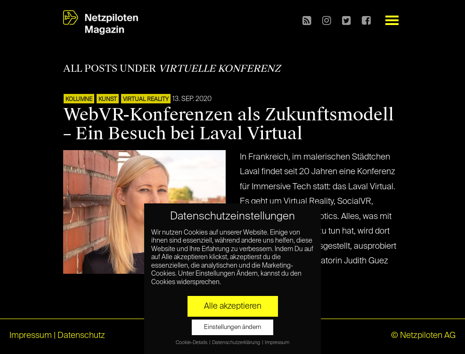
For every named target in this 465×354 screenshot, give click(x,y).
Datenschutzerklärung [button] (236, 342)
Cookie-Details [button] (192, 342)
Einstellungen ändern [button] (232, 327)
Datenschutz (81, 335)
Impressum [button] (277, 342)
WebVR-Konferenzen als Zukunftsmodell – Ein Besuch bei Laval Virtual (228, 124)
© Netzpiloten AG (423, 335)
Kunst (107, 99)
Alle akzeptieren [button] (232, 306)
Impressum (30, 335)
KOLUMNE (78, 99)
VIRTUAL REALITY (146, 99)
